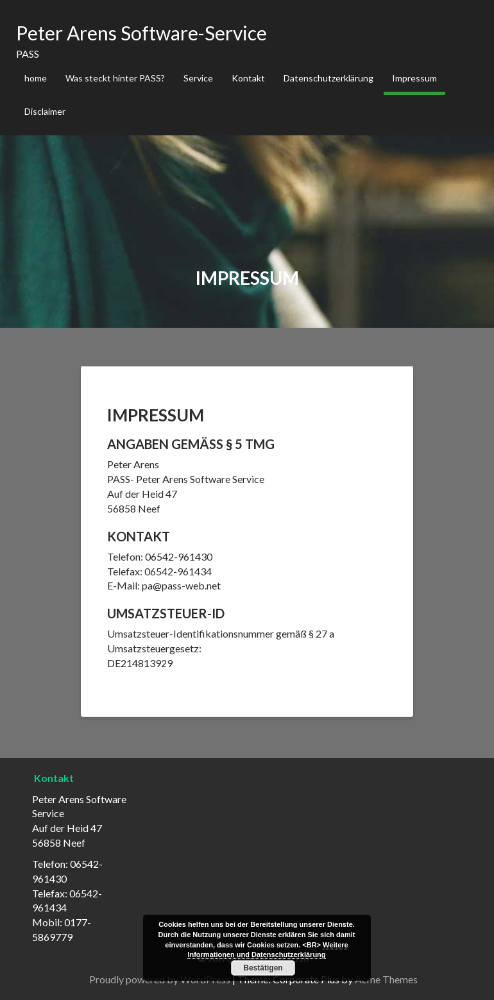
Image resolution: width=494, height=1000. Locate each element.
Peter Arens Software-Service (141, 32)
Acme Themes (386, 979)
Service (198, 77)
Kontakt (248, 77)
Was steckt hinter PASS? (115, 77)
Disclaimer (44, 111)
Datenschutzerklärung (328, 77)
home (35, 77)
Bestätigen (262, 967)
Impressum (414, 77)
